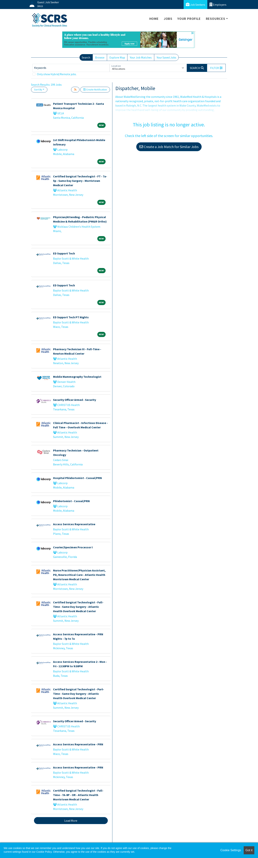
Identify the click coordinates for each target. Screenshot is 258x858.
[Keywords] (71, 68)
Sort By (38, 89)
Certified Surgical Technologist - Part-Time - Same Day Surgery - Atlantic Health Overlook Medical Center (78, 693)
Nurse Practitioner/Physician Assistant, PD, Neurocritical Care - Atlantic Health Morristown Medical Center (79, 575)
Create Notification (95, 89)
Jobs (168, 19)
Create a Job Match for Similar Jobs (169, 146)
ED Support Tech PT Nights (71, 317)
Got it (249, 850)
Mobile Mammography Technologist (77, 376)
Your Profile (189, 19)
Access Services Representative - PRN (78, 744)
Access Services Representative (74, 524)
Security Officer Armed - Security (74, 400)
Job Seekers (195, 4)
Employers (218, 4)
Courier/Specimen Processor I (73, 547)
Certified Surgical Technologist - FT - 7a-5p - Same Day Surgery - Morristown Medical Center (80, 180)
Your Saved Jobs (166, 57)
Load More (70, 820)
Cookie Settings (230, 850)
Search (86, 57)
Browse (99, 57)
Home (154, 19)
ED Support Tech (64, 253)
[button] (216, 68)
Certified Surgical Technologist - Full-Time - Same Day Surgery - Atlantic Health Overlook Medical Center (78, 606)
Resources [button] (215, 19)
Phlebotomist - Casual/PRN (71, 501)
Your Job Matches (141, 57)
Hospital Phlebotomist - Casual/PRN (77, 478)
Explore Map (117, 57)
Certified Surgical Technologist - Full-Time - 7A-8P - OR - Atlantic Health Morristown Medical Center (78, 795)
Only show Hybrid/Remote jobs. (57, 74)
